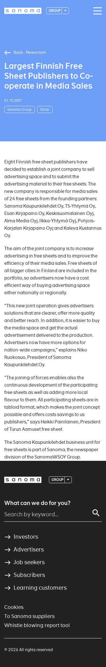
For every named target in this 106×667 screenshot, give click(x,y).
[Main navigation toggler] (96, 11)
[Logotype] (23, 11)
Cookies (13, 607)
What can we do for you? (37, 503)
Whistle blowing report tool (37, 625)
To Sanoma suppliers (29, 616)
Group (55, 10)
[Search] (96, 513)
